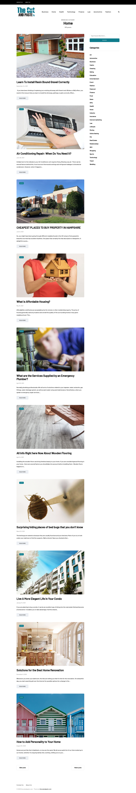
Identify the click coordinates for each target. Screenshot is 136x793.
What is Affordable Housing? (33, 301)
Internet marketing (96, 120)
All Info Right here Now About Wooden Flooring (44, 453)
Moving (92, 130)
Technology (71, 12)
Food (91, 96)
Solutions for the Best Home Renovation (40, 670)
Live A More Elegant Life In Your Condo (39, 598)
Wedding (92, 164)
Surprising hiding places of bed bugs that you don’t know (50, 527)
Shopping (93, 150)
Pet (91, 137)
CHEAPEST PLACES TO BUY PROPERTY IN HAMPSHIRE (49, 227)
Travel (92, 161)
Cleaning (92, 68)
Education (93, 75)
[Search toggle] (118, 12)
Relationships (94, 144)
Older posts (22, 767)
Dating (92, 72)
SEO (91, 147)
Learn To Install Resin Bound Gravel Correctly (43, 82)
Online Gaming (94, 133)
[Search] (104, 36)
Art (91, 55)
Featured (92, 89)
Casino (92, 65)
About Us (27, 2)
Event (91, 82)
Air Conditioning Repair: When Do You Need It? (44, 153)
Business (45, 12)
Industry (92, 113)
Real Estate (93, 140)
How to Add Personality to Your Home (39, 741)
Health (61, 12)
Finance (81, 12)
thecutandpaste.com (45, 789)
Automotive (98, 12)
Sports (92, 154)
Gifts (91, 103)
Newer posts (77, 767)
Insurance (93, 116)
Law (89, 12)
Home (54, 12)
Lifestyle (92, 126)
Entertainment (94, 79)
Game (91, 99)
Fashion (108, 12)
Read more (22, 98)
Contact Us (20, 2)
